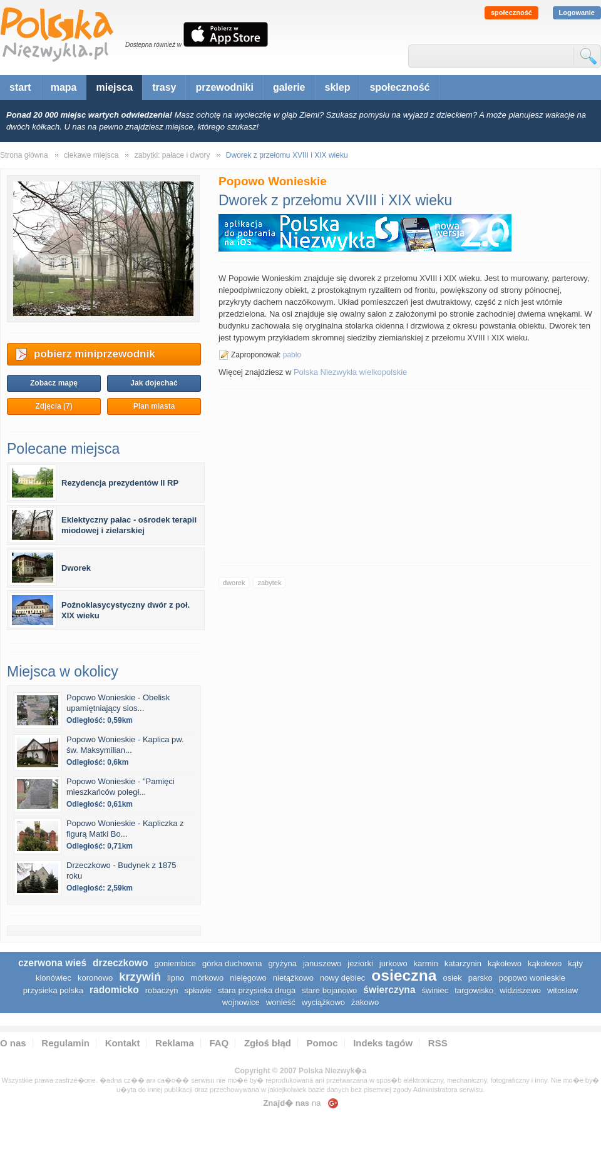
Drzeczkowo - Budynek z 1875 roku (121, 870)
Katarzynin (462, 963)
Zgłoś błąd (267, 1043)
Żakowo (365, 1002)
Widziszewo (520, 990)
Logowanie (577, 12)
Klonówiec (53, 978)
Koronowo (95, 978)
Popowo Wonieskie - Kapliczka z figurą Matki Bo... (125, 829)
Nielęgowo (248, 978)
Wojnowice (241, 1002)
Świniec (435, 990)
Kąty (575, 963)
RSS (438, 1043)
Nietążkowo (293, 978)
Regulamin (65, 1043)
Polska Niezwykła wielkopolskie (350, 372)
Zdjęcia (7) (53, 406)
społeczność (511, 12)
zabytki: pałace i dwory (172, 155)
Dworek (76, 568)
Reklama (174, 1043)
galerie (289, 87)
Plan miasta (154, 406)
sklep (338, 87)
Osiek (452, 978)
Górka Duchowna (232, 963)
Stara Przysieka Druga (256, 990)
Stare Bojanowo (329, 990)
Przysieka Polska (53, 990)
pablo (292, 354)
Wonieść (280, 1002)
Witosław (562, 990)
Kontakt (122, 1043)
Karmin (426, 963)
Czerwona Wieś (52, 963)
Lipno (175, 978)
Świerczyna (389, 989)
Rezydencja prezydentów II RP (119, 483)
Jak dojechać (153, 383)
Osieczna (403, 975)
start (20, 87)
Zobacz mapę (54, 383)
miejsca (114, 87)
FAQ (219, 1043)
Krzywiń (140, 977)
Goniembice (175, 963)
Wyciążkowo (323, 1002)
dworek (234, 582)
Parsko (480, 978)
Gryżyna (282, 963)
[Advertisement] (406, 477)
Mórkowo (207, 978)
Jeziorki (359, 963)
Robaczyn (161, 990)
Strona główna (24, 155)
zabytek (269, 582)
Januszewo (322, 963)
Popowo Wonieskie (532, 978)
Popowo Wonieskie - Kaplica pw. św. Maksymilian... (125, 745)
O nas (13, 1043)
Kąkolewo (504, 963)
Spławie (198, 990)
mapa (64, 87)
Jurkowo (393, 963)
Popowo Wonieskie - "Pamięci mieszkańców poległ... (120, 787)
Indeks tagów (383, 1043)
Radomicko (114, 989)
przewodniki (224, 87)
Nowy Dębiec (342, 978)
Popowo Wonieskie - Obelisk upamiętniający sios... (118, 703)
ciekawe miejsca (91, 155)
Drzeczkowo (120, 963)
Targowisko (474, 990)
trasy (164, 87)
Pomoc (322, 1043)
